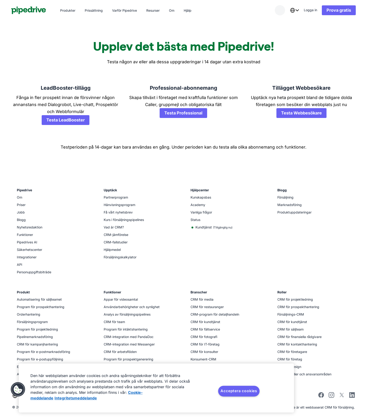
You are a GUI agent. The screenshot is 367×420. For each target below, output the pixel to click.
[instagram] (331, 397)
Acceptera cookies (238, 390)
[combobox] (294, 10)
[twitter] (342, 397)
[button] (18, 389)
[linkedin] (352, 395)
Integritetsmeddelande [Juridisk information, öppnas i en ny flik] (76, 398)
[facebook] (321, 397)
